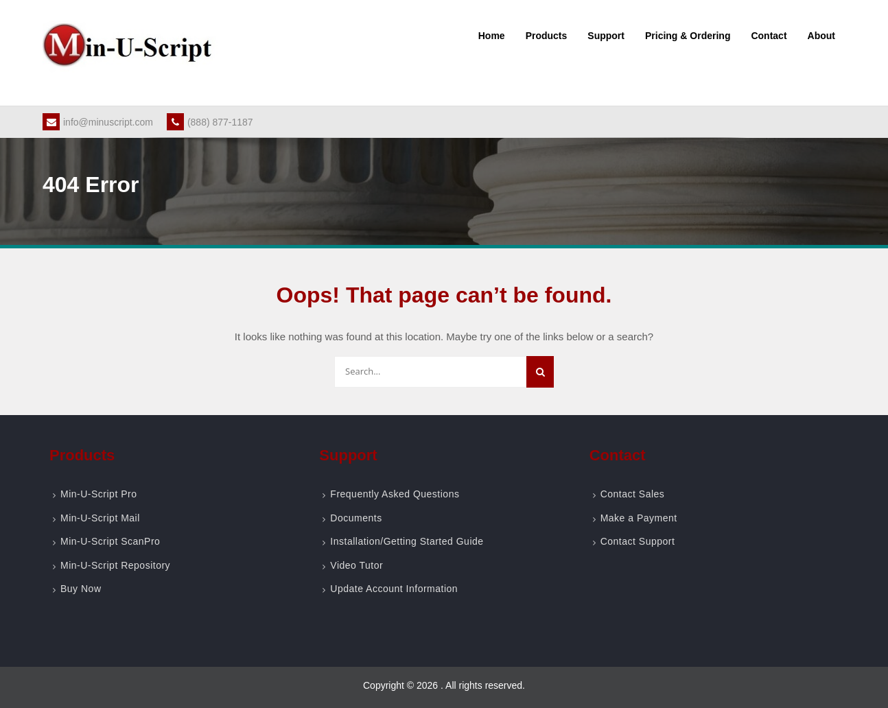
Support (605, 35)
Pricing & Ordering (687, 35)
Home (491, 35)
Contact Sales (632, 493)
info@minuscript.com (98, 122)
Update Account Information (394, 588)
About (821, 35)
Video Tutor (356, 565)
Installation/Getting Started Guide (406, 541)
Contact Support (637, 541)
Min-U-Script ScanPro (110, 541)
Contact (768, 35)
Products (547, 35)
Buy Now (81, 588)
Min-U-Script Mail (100, 517)
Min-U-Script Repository (115, 565)
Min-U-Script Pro (98, 493)
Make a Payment (638, 517)
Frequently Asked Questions (394, 493)
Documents (356, 517)
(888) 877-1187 (210, 122)
